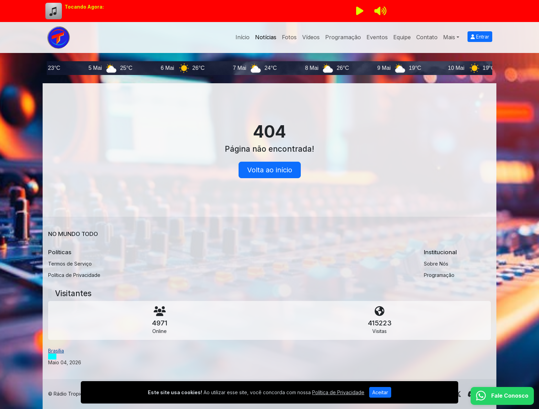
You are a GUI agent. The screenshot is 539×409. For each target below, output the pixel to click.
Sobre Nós (436, 264)
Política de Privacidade (74, 275)
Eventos (377, 37)
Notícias (265, 37)
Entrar (480, 37)
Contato (427, 37)
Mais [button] (449, 37)
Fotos (289, 37)
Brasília (56, 351)
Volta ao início (269, 170)
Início (242, 37)
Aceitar (380, 392)
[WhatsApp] (502, 396)
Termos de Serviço (70, 264)
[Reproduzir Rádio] (359, 11)
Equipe (402, 37)
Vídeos (311, 37)
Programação (343, 37)
